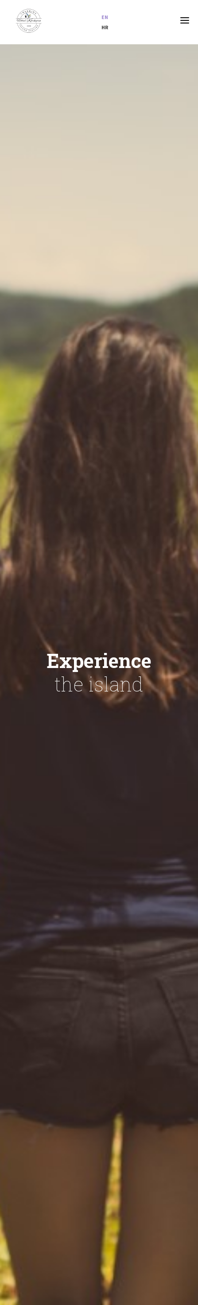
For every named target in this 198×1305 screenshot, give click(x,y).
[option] (99, 674)
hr (104, 27)
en (104, 17)
